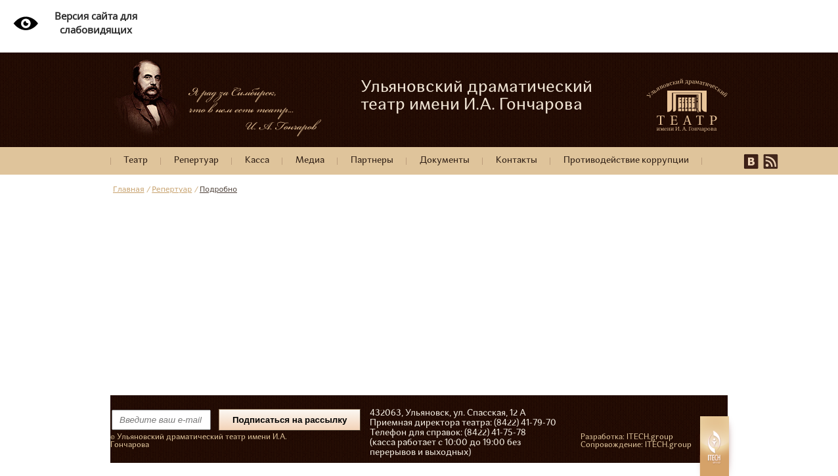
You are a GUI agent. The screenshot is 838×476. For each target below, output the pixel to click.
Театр (135, 160)
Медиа (310, 160)
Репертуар (196, 160)
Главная (128, 189)
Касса (257, 160)
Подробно (218, 189)
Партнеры (372, 160)
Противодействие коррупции (626, 160)
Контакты (516, 160)
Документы (445, 160)
